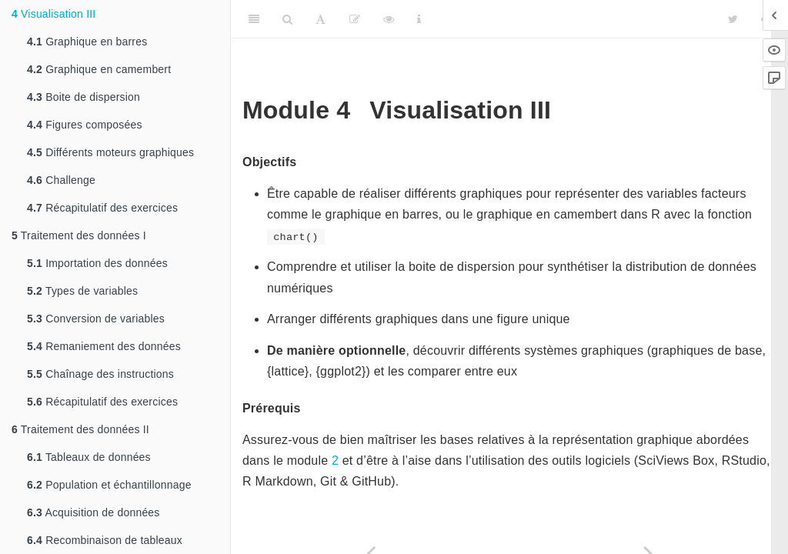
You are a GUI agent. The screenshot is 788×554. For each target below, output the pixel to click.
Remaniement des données (104, 346)
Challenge (61, 180)
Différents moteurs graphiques (110, 152)
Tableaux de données (89, 457)
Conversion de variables (96, 318)
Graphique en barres (87, 41)
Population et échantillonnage (109, 485)
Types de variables (82, 291)
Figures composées (84, 124)
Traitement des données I (79, 235)
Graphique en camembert (99, 69)
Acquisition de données (93, 512)
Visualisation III (53, 14)
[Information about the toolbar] (419, 19)
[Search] (287, 19)
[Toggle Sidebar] (254, 19)
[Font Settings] (320, 19)
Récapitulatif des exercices (102, 208)
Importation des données (97, 263)
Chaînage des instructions (100, 374)
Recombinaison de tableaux (104, 540)
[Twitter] (733, 19)
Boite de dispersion (83, 97)
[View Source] (389, 19)
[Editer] (355, 19)
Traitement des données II (80, 429)
